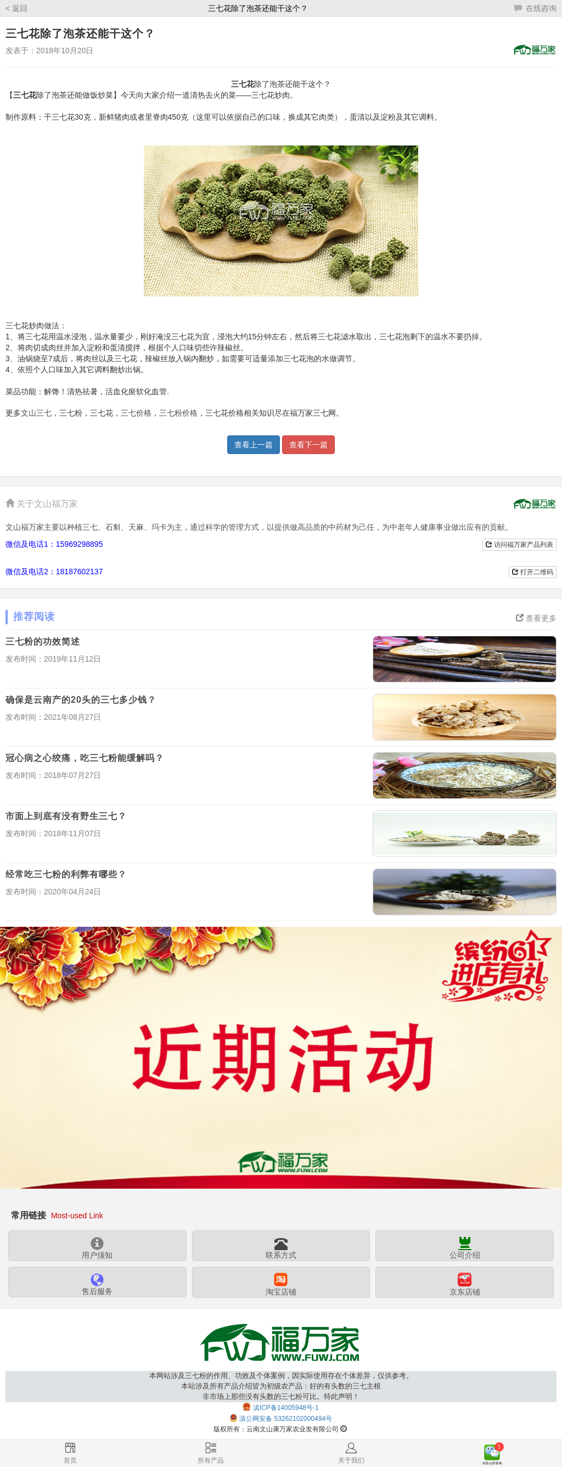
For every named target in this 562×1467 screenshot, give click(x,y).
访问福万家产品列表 (519, 544)
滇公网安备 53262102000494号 (285, 1419)
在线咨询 (535, 8)
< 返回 (16, 8)
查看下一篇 (308, 444)
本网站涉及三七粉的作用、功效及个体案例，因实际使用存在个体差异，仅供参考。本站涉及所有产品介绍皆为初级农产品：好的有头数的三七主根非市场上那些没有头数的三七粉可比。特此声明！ (281, 1386)
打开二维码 (532, 572)
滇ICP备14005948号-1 (286, 1407)
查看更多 (536, 618)
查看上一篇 (253, 444)
